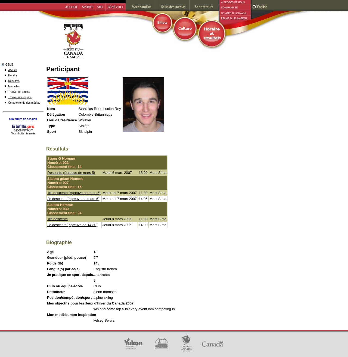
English (263, 6)
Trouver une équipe (20, 97)
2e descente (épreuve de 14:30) (72, 225)
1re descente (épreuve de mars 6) (74, 193)
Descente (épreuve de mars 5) (71, 173)
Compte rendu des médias (24, 102)
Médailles (14, 86)
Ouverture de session (23, 119)
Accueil (12, 70)
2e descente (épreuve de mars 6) (73, 199)
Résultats (14, 80)
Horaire (12, 75)
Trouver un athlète (19, 91)
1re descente (57, 219)
